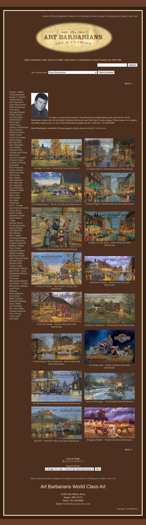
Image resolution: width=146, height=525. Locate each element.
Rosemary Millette (18, 238)
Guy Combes (15, 130)
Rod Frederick (16, 167)
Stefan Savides (16, 253)
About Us (103, 16)
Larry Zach (14, 316)
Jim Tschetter (15, 306)
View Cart (132, 16)
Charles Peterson (17, 243)
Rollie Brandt (15, 114)
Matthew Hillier (16, 190)
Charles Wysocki (17, 311)
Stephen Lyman (17, 215)
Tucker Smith (15, 266)
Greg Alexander (17, 94)
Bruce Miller (15, 235)
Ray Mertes (14, 233)
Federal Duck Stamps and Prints (18, 151)
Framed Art (73, 16)
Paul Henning (15, 187)
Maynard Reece (17, 250)
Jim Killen (14, 200)
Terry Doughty (16, 145)
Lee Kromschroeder (19, 208)
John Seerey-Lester (18, 258)
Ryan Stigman (16, 293)
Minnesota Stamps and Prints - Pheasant (18, 276)
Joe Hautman (15, 185)
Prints (53, 16)
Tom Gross (14, 175)
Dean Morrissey (17, 240)
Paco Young (15, 313)
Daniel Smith (15, 263)
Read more (101, 128)
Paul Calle (14, 122)
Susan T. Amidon (17, 97)
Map (124, 16)
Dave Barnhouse (17, 104)
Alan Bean (14, 109)
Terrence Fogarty (17, 157)
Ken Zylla (13, 318)
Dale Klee (14, 203)
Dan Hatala (14, 177)
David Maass (15, 218)
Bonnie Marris (16, 223)
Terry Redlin (15, 248)
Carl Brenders (16, 117)
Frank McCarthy (17, 225)
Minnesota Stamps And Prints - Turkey (18, 282)
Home (45, 16)
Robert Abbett (16, 92)
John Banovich (16, 102)
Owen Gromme (16, 172)
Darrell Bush (15, 119)
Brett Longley (15, 213)
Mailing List (114, 16)
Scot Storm (14, 296)
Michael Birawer (17, 112)
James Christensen (18, 127)
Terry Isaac (14, 193)
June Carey (14, 125)
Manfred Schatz (17, 255)
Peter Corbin (15, 135)
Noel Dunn (14, 155)
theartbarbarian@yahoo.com (76, 503)
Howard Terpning (17, 301)
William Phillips (16, 245)
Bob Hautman (16, 180)
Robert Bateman (17, 107)
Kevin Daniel (15, 140)
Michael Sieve (16, 260)
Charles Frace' (16, 160)
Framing (84, 16)
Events (93, 16)
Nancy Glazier (16, 170)
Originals (61, 16)
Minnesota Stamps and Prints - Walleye (18, 288)
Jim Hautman (15, 182)
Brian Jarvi (14, 195)
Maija (12, 220)
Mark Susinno (16, 298)
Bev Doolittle (15, 142)
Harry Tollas (15, 303)
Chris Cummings (17, 137)
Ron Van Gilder (16, 308)
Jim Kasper (14, 198)
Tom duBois (15, 147)
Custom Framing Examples (17, 163)
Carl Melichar (15, 230)
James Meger (16, 228)
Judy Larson (15, 210)
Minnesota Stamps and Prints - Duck (18, 269)
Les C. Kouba (16, 205)
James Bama (15, 99)
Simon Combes (16, 132)
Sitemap (41, 478)
